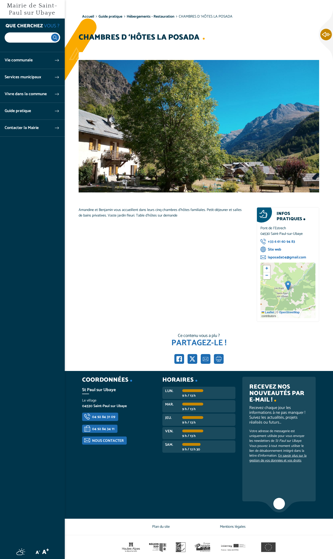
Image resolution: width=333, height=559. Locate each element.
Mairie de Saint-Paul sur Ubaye (32, 9)
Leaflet (268, 312)
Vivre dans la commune (26, 94)
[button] (288, 285)
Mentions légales (233, 527)
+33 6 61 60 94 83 (281, 242)
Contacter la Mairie (22, 128)
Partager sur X (192, 359)
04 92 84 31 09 (103, 417)
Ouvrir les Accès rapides (326, 35)
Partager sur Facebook (179, 359)
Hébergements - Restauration (150, 16)
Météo (20, 551)
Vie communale (19, 60)
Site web (274, 249)
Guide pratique (18, 111)
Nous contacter (108, 441)
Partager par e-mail (205, 359)
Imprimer (219, 359)
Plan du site (161, 527)
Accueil (88, 16)
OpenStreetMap (289, 312)
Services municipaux (23, 77)
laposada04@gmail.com (287, 257)
